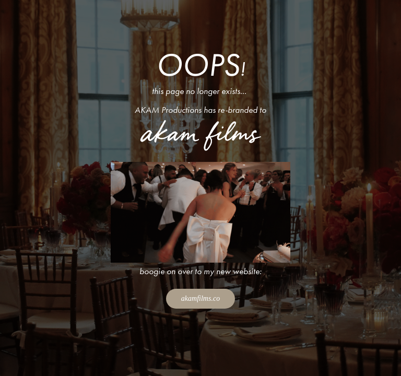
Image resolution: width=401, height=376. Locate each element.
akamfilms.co (200, 298)
